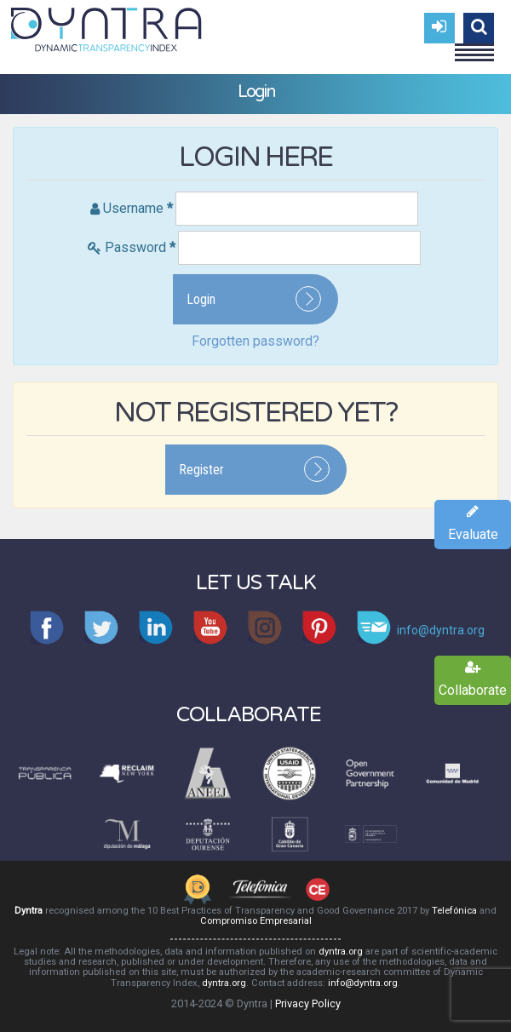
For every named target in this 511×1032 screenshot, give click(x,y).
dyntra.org (341, 951)
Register (201, 470)
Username (138, 208)
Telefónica (454, 910)
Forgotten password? (255, 341)
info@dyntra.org (363, 983)
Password (140, 247)
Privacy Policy (308, 1003)
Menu (474, 45)
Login (201, 299)
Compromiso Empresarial (256, 920)
